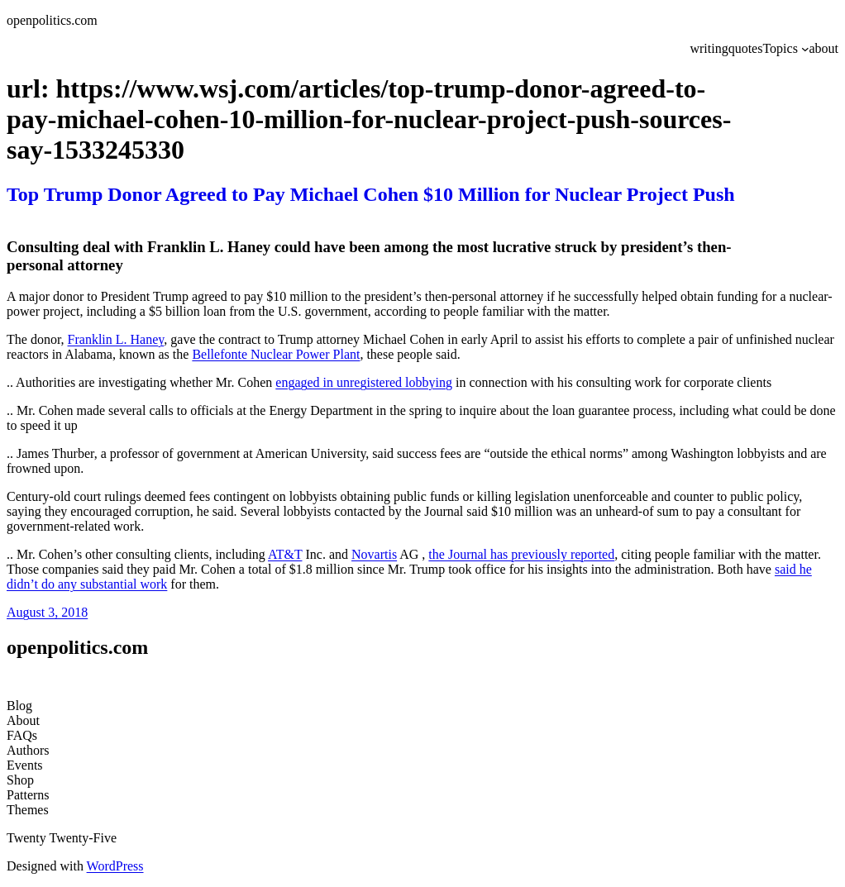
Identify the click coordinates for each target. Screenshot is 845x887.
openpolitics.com (52, 20)
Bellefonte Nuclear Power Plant (276, 354)
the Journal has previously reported (521, 554)
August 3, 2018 (47, 612)
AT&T (285, 554)
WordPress (115, 866)
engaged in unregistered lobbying (363, 382)
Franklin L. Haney (116, 339)
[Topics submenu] (805, 49)
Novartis (374, 554)
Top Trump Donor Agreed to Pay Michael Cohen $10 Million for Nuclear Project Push (371, 194)
